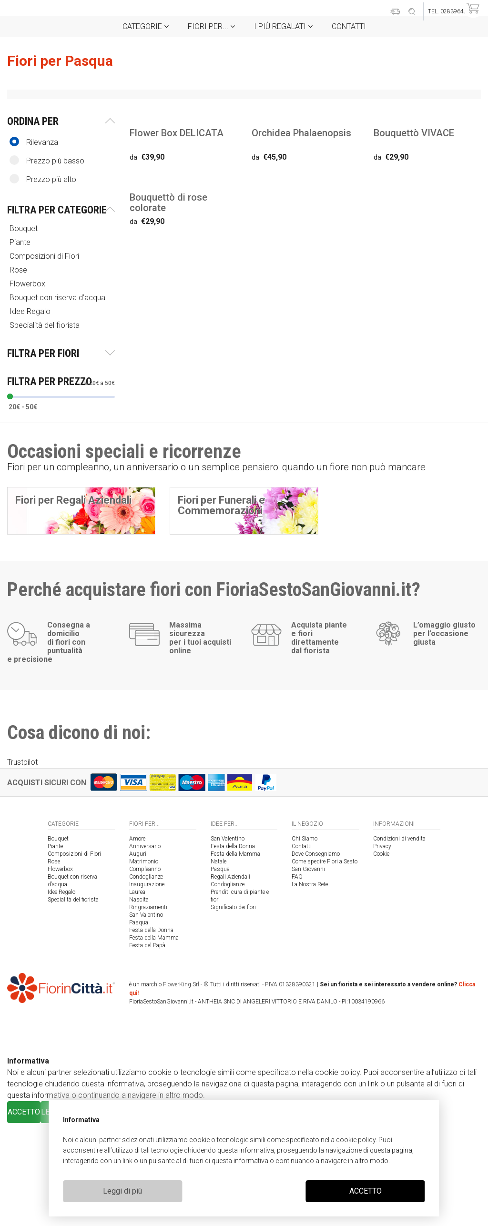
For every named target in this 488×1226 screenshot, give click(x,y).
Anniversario (145, 949)
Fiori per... (211, 26)
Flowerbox (28, 283)
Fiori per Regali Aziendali (73, 500)
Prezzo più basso (47, 160)
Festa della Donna (151, 1033)
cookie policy (356, 1140)
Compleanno (145, 972)
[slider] (10, 396)
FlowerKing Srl (181, 1087)
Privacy (382, 949)
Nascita (139, 1002)
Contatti (349, 26)
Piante (21, 242)
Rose (19, 269)
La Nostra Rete (310, 987)
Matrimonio (143, 964)
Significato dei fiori (233, 1010)
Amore (137, 941)
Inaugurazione (146, 987)
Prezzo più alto (43, 179)
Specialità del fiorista (45, 325)
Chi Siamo (304, 941)
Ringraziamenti (148, 1010)
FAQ (297, 979)
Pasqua (138, 1025)
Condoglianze (146, 979)
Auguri (137, 956)
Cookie (381, 956)
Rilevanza (34, 142)
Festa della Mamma (154, 1040)
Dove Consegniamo (316, 956)
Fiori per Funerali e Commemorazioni (221, 505)
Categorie (145, 26)
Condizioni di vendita (399, 941)
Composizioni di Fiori (45, 256)
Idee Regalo (31, 311)
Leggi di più (122, 1191)
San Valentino (146, 1017)
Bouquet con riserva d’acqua (58, 297)
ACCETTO (365, 1191)
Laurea (137, 995)
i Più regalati (283, 26)
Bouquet (25, 228)
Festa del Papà (147, 1048)
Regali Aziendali (230, 979)
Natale (218, 964)
